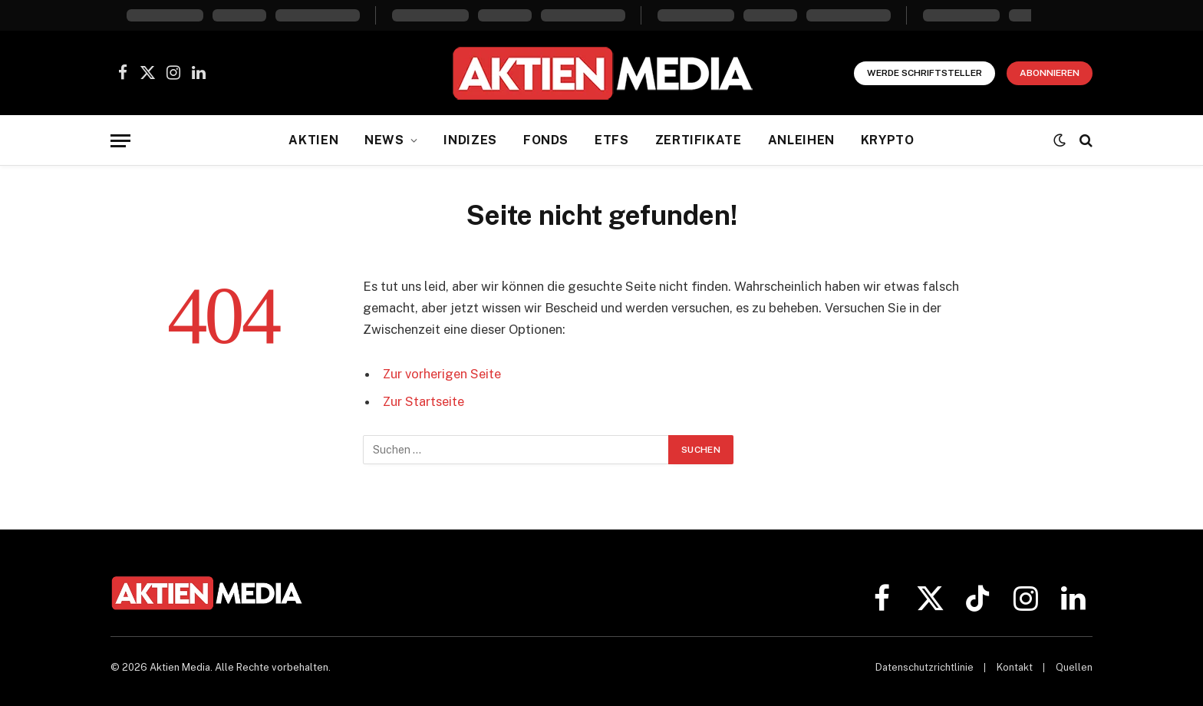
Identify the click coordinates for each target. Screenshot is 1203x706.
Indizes (469, 140)
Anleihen (801, 140)
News (384, 140)
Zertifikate (698, 140)
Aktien (313, 140)
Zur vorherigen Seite (442, 373)
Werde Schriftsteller (924, 73)
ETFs (612, 140)
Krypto (888, 140)
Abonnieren (1049, 73)
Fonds (546, 140)
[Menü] (120, 141)
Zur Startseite (424, 401)
